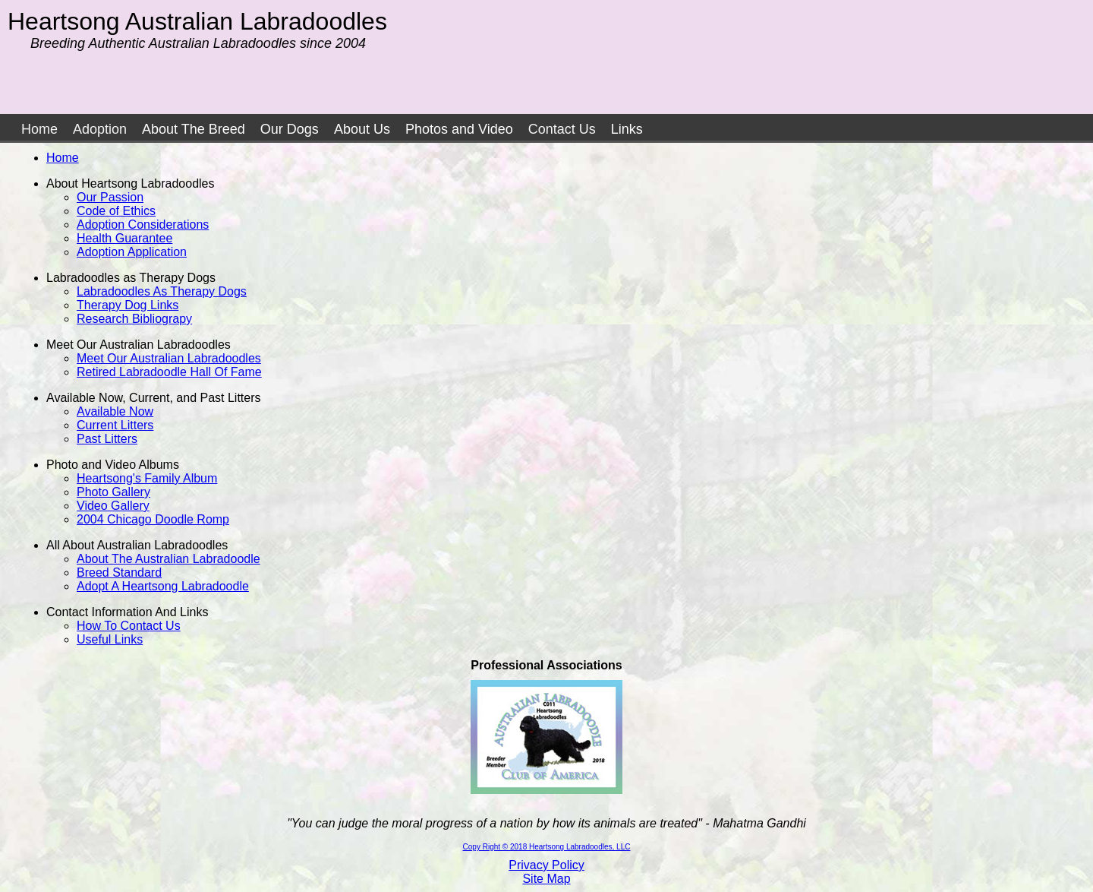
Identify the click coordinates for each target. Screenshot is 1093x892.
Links (627, 129)
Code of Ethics (116, 210)
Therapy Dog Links (127, 305)
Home (39, 129)
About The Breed (193, 129)
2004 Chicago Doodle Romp (153, 519)
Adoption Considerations (143, 224)
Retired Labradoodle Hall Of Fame (169, 371)
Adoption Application (132, 251)
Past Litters (107, 438)
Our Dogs (289, 129)
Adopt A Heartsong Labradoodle (163, 586)
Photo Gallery (113, 492)
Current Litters (115, 425)
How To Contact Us (129, 625)
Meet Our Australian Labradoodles (169, 358)
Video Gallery (113, 505)
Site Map (546, 878)
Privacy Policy (546, 865)
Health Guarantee (124, 238)
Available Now (115, 411)
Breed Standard (119, 572)
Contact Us (562, 129)
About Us (362, 129)
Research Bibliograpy (134, 318)
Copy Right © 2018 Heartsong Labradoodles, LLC (547, 847)
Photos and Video (459, 129)
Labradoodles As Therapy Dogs (162, 291)
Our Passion (110, 197)
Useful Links (110, 639)
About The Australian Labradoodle (168, 558)
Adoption (100, 129)
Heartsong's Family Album (147, 478)
